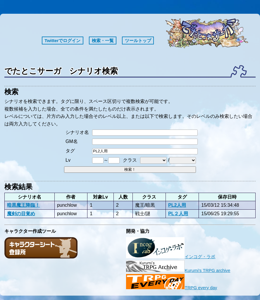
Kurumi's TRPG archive (178, 270)
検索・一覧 (103, 40)
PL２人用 (178, 213)
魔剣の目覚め (21, 213)
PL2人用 (177, 205)
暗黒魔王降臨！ (23, 205)
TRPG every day (171, 287)
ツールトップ (138, 40)
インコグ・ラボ (170, 256)
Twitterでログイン (62, 40)
